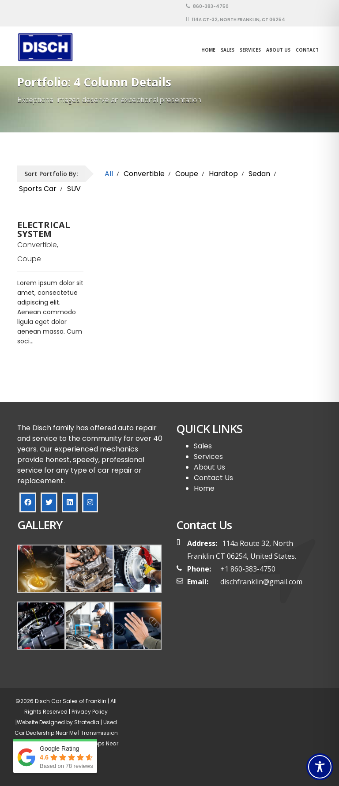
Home (208, 50)
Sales (203, 446)
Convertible (144, 174)
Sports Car (37, 189)
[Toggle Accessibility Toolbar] (319, 766)
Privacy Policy (89, 711)
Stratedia (86, 722)
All (109, 174)
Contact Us (213, 478)
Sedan (259, 174)
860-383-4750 (207, 6)
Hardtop (223, 174)
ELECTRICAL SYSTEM (43, 229)
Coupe (186, 174)
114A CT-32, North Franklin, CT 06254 (235, 19)
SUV (74, 189)
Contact (307, 50)
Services (250, 50)
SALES (227, 50)
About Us (278, 50)
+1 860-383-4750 (247, 569)
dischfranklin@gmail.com (261, 582)
